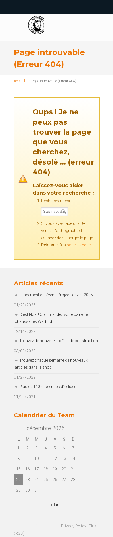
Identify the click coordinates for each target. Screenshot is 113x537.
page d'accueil (79, 245)
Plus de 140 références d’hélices (47, 386)
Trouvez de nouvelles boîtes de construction (58, 340)
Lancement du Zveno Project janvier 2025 (56, 295)
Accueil (19, 81)
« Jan (54, 504)
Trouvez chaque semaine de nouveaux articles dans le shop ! (51, 364)
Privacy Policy (73, 526)
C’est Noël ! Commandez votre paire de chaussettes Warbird (51, 318)
